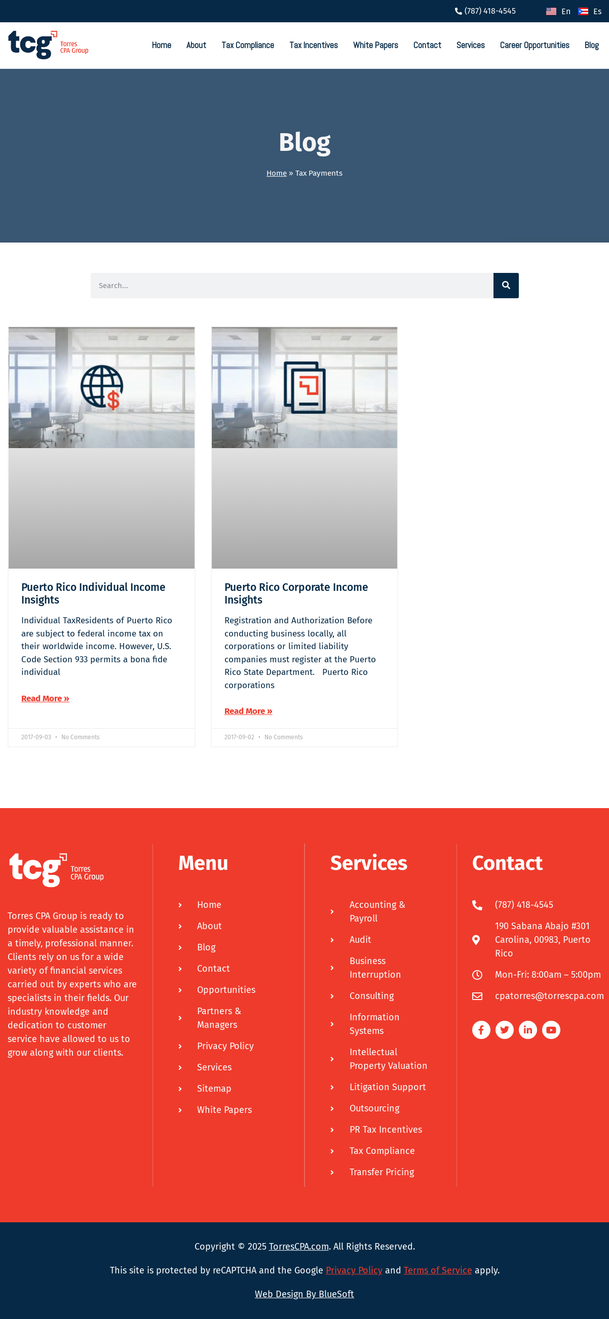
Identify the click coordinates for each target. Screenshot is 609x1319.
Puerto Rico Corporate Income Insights (296, 594)
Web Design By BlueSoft (304, 1294)
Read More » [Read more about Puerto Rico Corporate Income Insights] (248, 711)
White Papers (375, 45)
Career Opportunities (534, 45)
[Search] (506, 285)
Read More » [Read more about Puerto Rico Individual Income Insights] (45, 698)
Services (470, 45)
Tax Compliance (247, 45)
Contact (427, 45)
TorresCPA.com (299, 1246)
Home (161, 45)
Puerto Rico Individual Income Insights (93, 594)
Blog (592, 45)
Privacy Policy (354, 1270)
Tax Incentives (313, 45)
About (196, 45)
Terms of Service (438, 1270)
